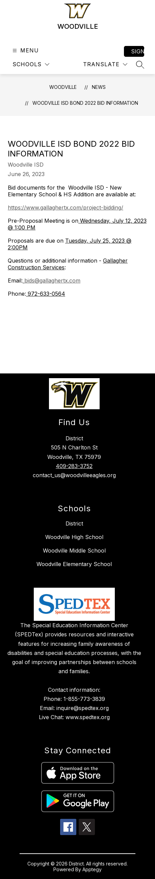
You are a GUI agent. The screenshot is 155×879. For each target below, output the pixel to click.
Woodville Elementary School (74, 564)
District (74, 523)
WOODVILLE (63, 87)
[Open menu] (25, 50)
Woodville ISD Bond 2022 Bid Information (85, 103)
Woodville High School (74, 537)
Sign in (137, 51)
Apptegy (92, 869)
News (99, 87)
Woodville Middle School (74, 550)
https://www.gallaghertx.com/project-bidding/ (65, 207)
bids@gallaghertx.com (52, 280)
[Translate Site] (105, 64)
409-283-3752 (74, 466)
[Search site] (140, 64)
